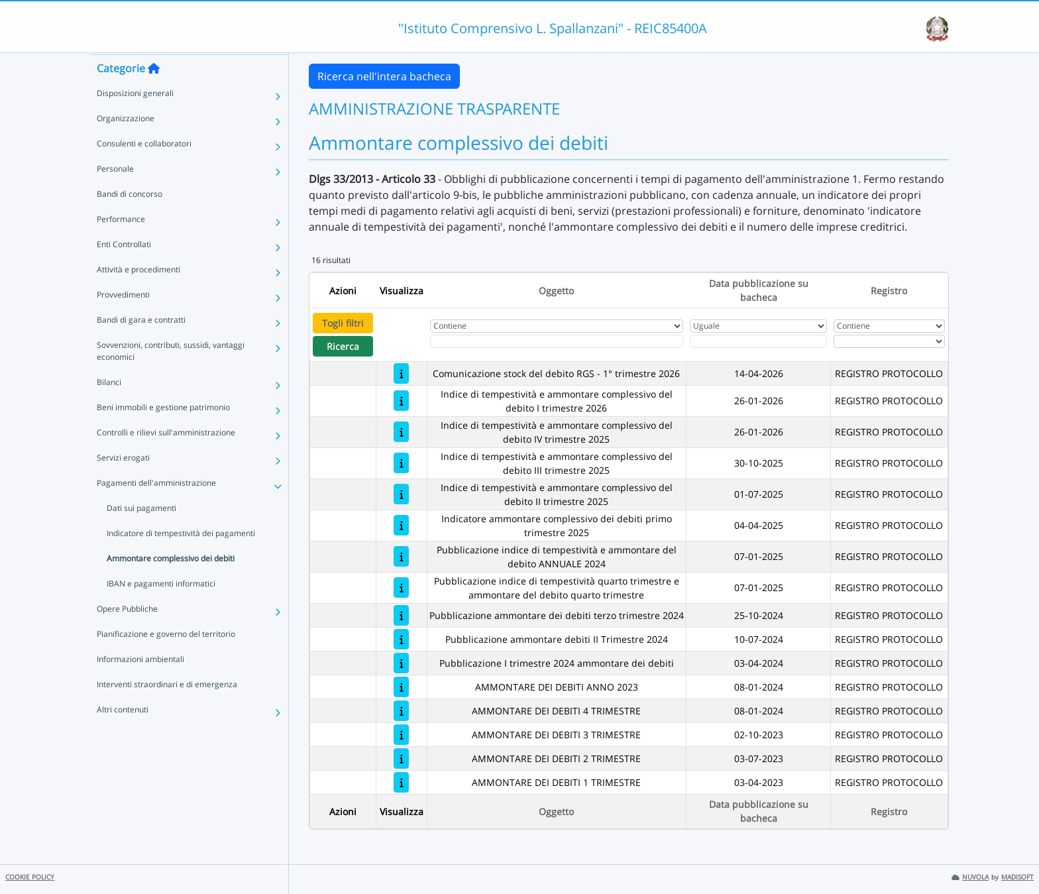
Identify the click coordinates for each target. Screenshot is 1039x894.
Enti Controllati (124, 269)
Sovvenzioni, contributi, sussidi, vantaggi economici (171, 376)
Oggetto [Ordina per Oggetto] (556, 290)
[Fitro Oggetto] (556, 341)
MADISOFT (1017, 877)
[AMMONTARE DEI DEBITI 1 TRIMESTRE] (401, 782)
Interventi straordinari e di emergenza (167, 709)
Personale (115, 193)
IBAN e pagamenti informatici (161, 608)
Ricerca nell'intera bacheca (384, 76)
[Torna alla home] (154, 93)
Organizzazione (125, 143)
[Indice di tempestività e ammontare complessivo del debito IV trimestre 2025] (401, 431)
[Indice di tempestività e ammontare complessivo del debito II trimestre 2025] (401, 494)
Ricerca (343, 346)
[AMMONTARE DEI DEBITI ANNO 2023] (401, 687)
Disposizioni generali (135, 118)
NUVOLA (970, 877)
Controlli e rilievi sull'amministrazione (166, 457)
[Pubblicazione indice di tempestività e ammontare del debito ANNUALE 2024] (401, 556)
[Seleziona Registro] (889, 341)
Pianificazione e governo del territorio (166, 659)
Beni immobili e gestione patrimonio (163, 432)
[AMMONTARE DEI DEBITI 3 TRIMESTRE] (401, 734)
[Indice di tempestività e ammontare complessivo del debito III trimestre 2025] (401, 463)
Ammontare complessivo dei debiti (171, 583)
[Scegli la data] (759, 341)
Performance (121, 244)
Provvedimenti (123, 319)
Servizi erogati (123, 482)
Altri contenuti (122, 734)
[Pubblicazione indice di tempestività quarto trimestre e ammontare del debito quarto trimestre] (401, 587)
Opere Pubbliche (127, 634)
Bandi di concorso (129, 219)
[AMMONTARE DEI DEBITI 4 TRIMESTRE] (401, 710)
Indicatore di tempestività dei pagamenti (181, 558)
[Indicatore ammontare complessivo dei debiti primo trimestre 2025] (401, 525)
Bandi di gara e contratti (141, 345)
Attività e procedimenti (138, 294)
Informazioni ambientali (140, 684)
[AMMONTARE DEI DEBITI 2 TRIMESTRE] (401, 758)
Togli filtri (343, 323)
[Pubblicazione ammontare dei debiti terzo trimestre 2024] (401, 615)
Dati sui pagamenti (141, 533)
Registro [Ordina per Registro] (889, 290)
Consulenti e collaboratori (144, 168)
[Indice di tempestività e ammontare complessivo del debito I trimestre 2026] (401, 400)
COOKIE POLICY (29, 877)
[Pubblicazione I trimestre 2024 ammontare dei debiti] (401, 663)
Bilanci (109, 407)
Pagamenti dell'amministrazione (156, 508)
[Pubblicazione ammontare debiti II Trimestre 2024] (401, 639)
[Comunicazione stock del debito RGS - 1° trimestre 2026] (401, 373)
